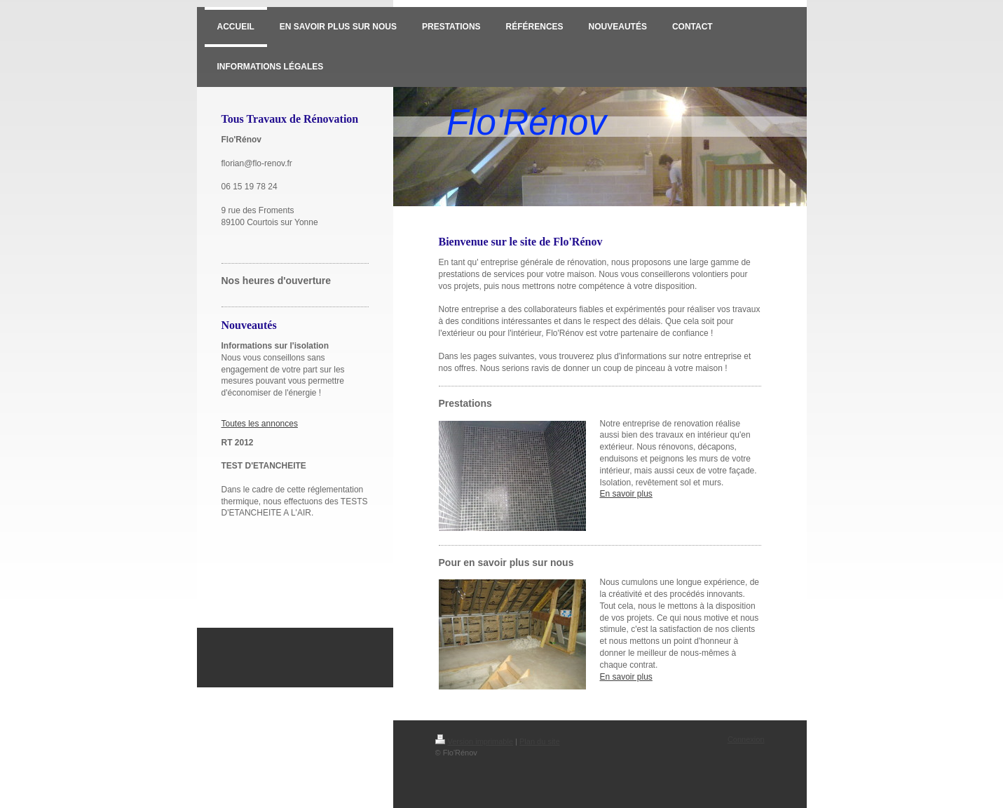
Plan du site (539, 741)
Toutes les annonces (259, 424)
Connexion (746, 739)
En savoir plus (626, 494)
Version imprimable (474, 741)
